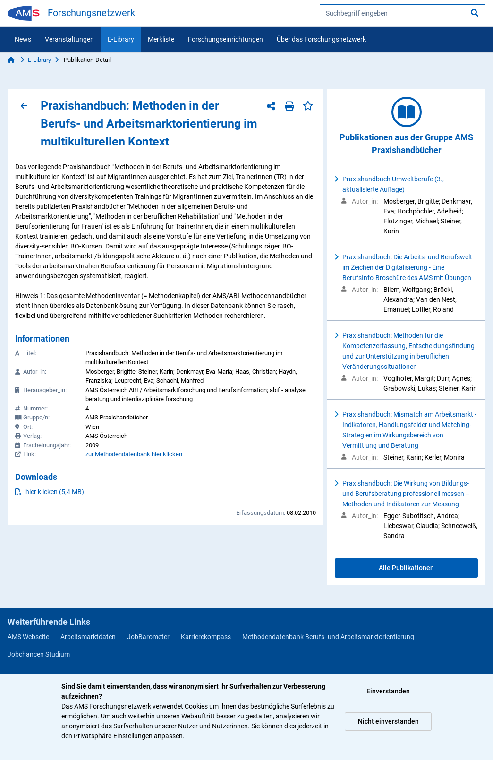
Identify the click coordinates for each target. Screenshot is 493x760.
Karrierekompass (206, 636)
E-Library (121, 39)
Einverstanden (388, 691)
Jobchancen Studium (39, 654)
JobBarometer (148, 636)
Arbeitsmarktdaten (88, 636)
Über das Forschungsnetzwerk (321, 39)
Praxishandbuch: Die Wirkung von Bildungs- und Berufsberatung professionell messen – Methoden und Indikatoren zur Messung (406, 493)
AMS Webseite (28, 636)
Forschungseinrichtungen (225, 39)
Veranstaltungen (69, 39)
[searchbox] (402, 13)
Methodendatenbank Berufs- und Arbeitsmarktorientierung (328, 636)
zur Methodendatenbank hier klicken (133, 454)
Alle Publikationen (406, 568)
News (23, 39)
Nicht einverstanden (388, 721)
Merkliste (161, 39)
